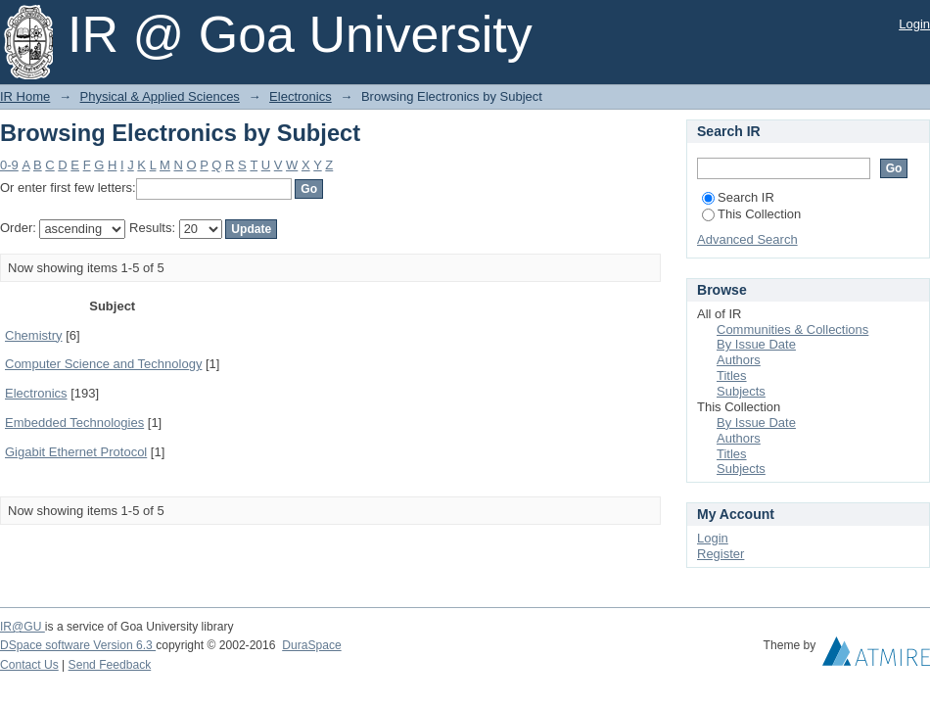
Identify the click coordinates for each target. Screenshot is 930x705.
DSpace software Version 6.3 (78, 645)
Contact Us (29, 665)
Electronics (300, 96)
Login (914, 24)
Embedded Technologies (74, 422)
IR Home (25, 96)
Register (720, 553)
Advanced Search (747, 239)
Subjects (741, 391)
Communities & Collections (792, 329)
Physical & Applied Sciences (160, 96)
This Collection (751, 214)
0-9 (9, 165)
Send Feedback (110, 665)
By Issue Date (756, 344)
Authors (739, 359)
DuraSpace (311, 645)
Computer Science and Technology (103, 363)
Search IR (738, 197)
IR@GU (22, 627)
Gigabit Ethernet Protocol (76, 452)
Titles (732, 375)
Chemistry (34, 335)
